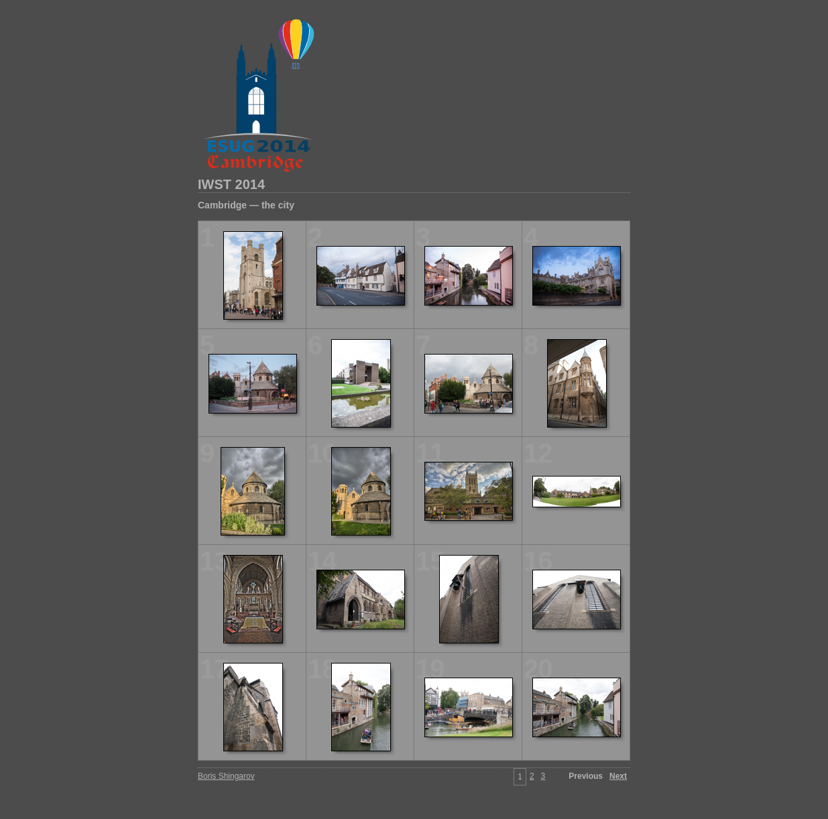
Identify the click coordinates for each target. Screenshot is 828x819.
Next (618, 776)
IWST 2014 (231, 184)
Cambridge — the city (246, 205)
